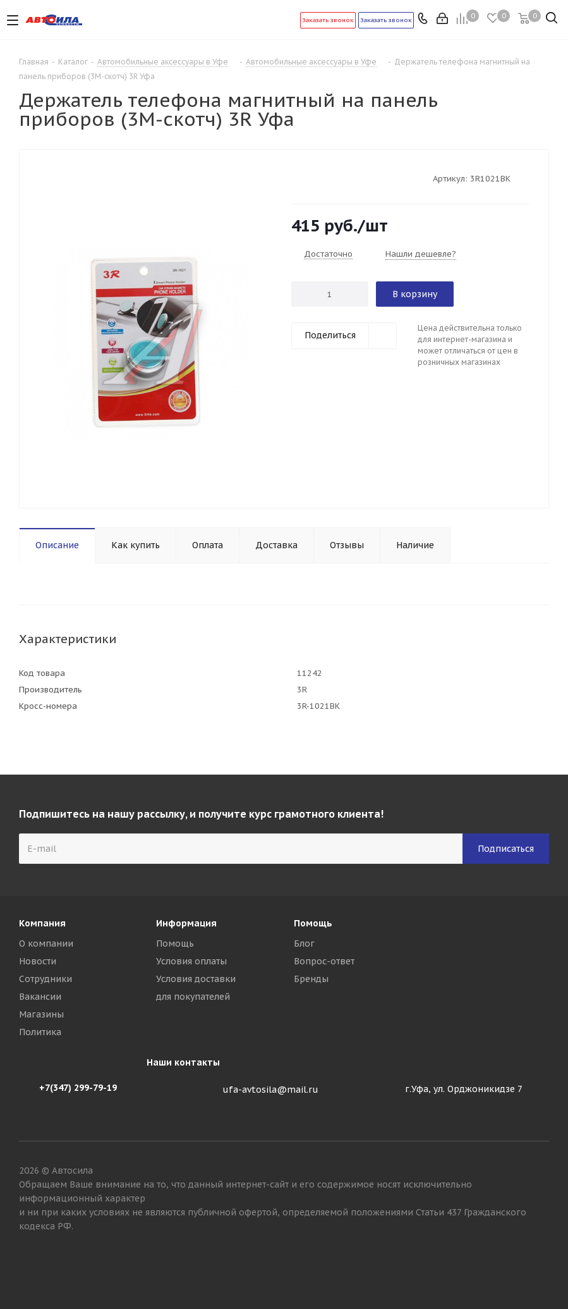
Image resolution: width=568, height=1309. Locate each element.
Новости (37, 961)
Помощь (175, 943)
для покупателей (193, 996)
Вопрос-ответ (324, 961)
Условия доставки (196, 979)
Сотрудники (45, 979)
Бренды (311, 979)
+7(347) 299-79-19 (78, 1087)
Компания (42, 923)
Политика (40, 1032)
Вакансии (40, 996)
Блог (304, 943)
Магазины (41, 1014)
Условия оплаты (191, 961)
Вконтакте (539, 1264)
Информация (186, 923)
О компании (46, 943)
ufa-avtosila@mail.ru (270, 1089)
